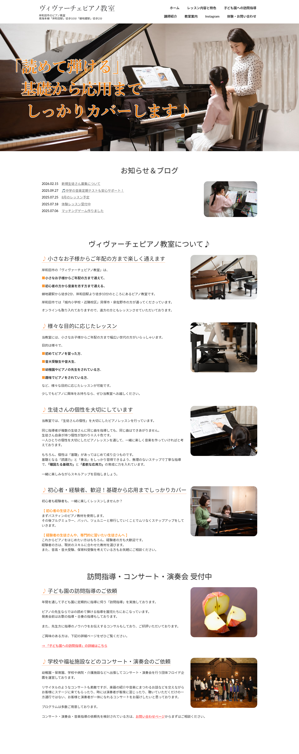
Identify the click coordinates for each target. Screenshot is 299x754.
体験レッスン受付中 (76, 204)
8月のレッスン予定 (75, 197)
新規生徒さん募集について (81, 184)
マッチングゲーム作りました (83, 211)
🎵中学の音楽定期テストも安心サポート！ (93, 191)
